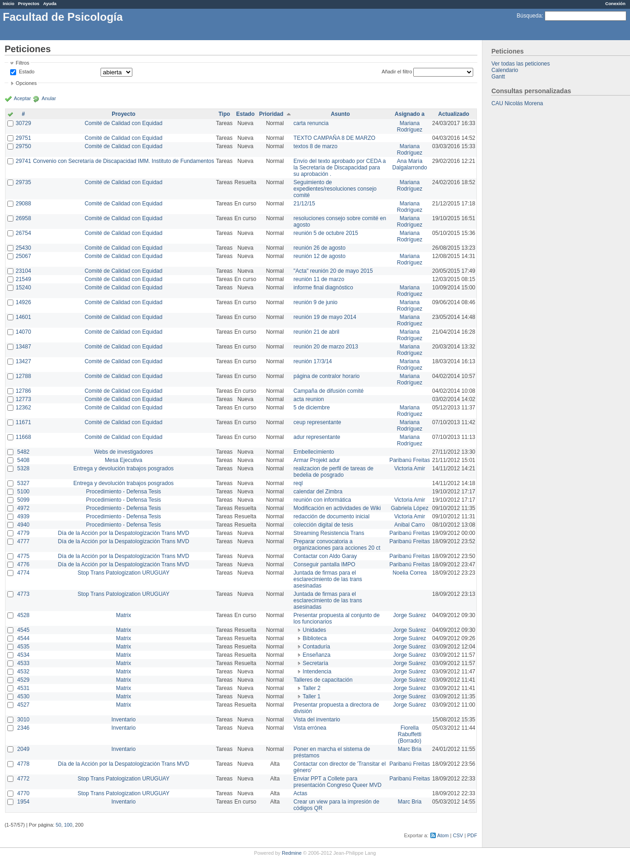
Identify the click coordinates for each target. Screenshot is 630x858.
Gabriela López (409, 508)
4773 (23, 594)
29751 (23, 138)
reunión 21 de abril (316, 332)
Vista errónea (309, 728)
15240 (23, 287)
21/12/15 (304, 203)
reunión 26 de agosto (319, 248)
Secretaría (315, 663)
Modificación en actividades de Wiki (336, 508)
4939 (23, 516)
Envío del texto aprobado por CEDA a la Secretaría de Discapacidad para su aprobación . (339, 167)
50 (58, 825)
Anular (49, 98)
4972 (23, 508)
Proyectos (28, 3)
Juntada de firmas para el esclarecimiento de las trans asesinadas (327, 579)
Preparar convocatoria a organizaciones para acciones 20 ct (336, 544)
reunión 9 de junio (315, 302)
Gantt (498, 76)
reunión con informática (322, 500)
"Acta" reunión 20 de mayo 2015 (333, 271)
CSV (458, 835)
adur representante (316, 437)
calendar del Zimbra (317, 491)
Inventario (123, 719)
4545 (23, 630)
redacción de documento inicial (331, 516)
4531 (23, 688)
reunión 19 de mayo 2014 (324, 317)
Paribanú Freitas (409, 460)
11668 (23, 437)
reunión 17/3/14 (312, 361)
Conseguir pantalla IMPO (324, 564)
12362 (23, 407)
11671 (23, 422)
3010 (23, 719)
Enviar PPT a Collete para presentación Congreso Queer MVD (337, 781)
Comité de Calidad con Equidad (123, 123)
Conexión (615, 3)
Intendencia (317, 671)
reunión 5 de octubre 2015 (325, 233)
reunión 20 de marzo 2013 (325, 346)
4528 (23, 615)
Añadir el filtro (396, 71)
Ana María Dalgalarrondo (409, 164)
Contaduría (316, 646)
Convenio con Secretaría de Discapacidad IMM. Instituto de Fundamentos (123, 161)
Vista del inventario (316, 719)
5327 (23, 483)
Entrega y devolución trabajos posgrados (123, 468)
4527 (23, 705)
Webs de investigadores (123, 452)
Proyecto (123, 114)
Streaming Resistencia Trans (328, 533)
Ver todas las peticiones (520, 63)
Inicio (8, 3)
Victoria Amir (409, 468)
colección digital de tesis (323, 525)
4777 (23, 541)
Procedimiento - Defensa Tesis (123, 491)
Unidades (314, 630)
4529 (23, 680)
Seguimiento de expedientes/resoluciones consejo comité (334, 188)
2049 (23, 749)
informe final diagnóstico (323, 287)
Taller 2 (312, 688)
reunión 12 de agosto (319, 256)
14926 (23, 302)
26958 (23, 218)
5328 (23, 468)
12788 (23, 376)
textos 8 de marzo (315, 146)
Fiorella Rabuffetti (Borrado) (410, 734)
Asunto (340, 114)
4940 (23, 525)
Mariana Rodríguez (409, 126)
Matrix (123, 615)
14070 (23, 332)
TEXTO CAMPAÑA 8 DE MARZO (334, 138)
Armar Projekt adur (316, 460)
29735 (23, 182)
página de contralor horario (326, 376)
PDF (472, 835)
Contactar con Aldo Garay (325, 556)
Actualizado (453, 114)
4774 (23, 573)
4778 (23, 764)
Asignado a (410, 114)
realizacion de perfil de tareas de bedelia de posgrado (333, 471)
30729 (23, 123)
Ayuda (49, 3)
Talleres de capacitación (322, 680)
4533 (23, 663)
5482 (23, 452)
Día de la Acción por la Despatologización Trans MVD (123, 533)
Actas (300, 793)
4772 (23, 778)
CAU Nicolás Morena (517, 103)
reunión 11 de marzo (318, 279)
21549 (23, 279)
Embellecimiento (313, 452)
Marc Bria (410, 749)
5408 (23, 460)
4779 (23, 533)
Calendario (504, 70)
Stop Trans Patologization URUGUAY (123, 573)
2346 (23, 728)
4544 (23, 638)
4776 (23, 564)
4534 (23, 655)
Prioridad (271, 114)
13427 (23, 361)
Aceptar (22, 98)
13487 (23, 346)
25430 (23, 248)
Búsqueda (529, 15)
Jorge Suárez (409, 615)
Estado (27, 71)
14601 (23, 317)
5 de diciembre (311, 407)
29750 (23, 146)
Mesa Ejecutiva (123, 460)
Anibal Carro (409, 525)
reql (298, 483)
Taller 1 (312, 696)
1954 (23, 801)
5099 (23, 500)
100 (68, 825)
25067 (23, 256)
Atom (443, 835)
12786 (23, 391)
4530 (23, 696)
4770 (23, 793)
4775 (23, 556)
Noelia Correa (409, 573)
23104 (23, 271)
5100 (23, 491)
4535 (23, 646)
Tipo (224, 114)
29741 (23, 161)
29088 (23, 203)
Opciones (26, 83)
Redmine (292, 853)
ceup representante (317, 422)
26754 (23, 233)
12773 (23, 399)
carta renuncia (310, 123)
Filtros (22, 63)
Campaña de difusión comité (328, 391)
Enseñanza (316, 655)
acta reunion (308, 399)
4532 (23, 671)
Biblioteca (315, 638)
